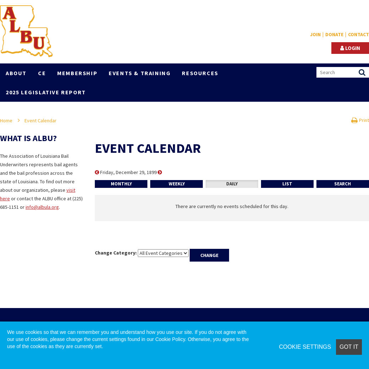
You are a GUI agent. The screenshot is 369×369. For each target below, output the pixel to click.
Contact (358, 34)
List (287, 184)
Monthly (121, 184)
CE (42, 73)
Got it (349, 347)
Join (315, 34)
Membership (77, 73)
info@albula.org (42, 207)
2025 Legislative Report (46, 92)
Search (342, 184)
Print (360, 120)
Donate (334, 34)
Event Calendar (40, 120)
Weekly (177, 184)
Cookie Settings (305, 347)
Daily (232, 184)
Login (350, 48)
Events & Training (139, 73)
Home (6, 120)
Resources (200, 73)
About (16, 73)
